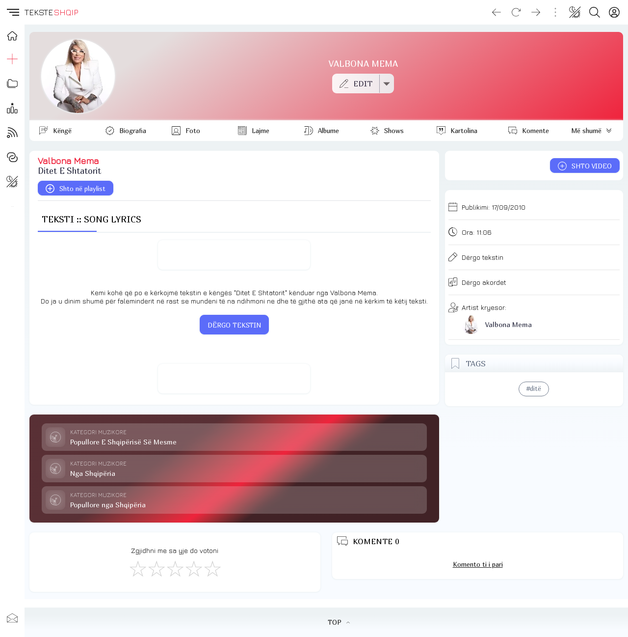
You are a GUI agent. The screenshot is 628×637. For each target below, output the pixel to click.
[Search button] (594, 12)
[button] (12, 12)
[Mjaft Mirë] (193, 568)
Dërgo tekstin (482, 257)
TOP (339, 622)
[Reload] (516, 12)
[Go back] (496, 12)
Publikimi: (493, 207)
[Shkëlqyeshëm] (212, 568)
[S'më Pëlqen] (137, 568)
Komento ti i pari (478, 564)
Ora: (477, 232)
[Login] (614, 12)
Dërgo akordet (484, 282)
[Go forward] (536, 12)
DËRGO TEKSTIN (234, 325)
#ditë (533, 388)
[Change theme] (575, 12)
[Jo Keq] (156, 568)
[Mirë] (174, 568)
